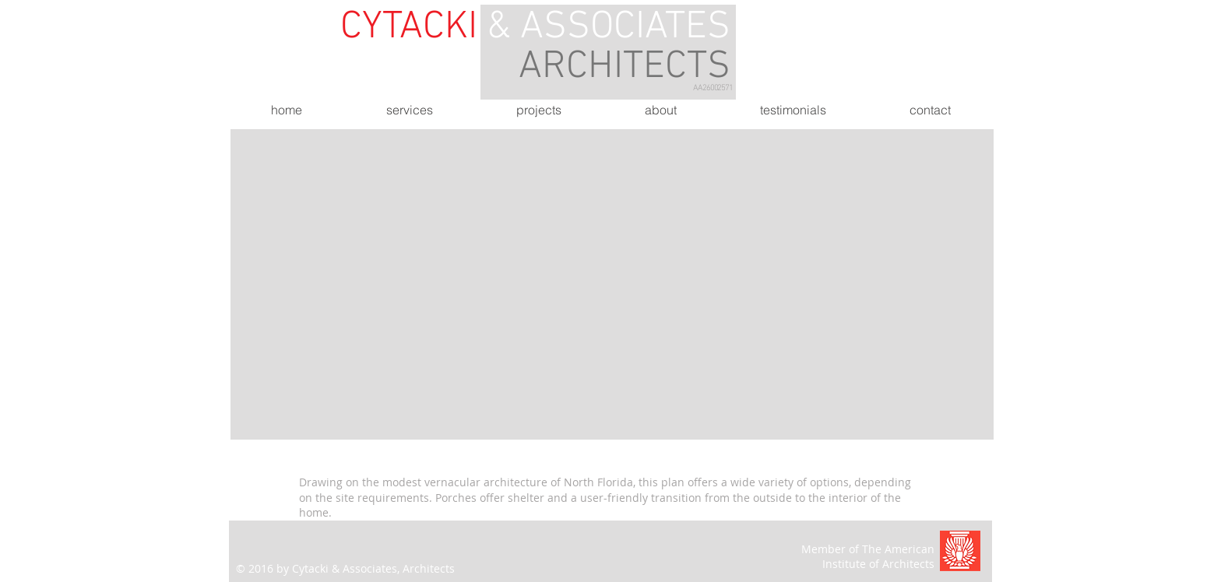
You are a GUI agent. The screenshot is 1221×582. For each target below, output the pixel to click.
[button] (612, 284)
